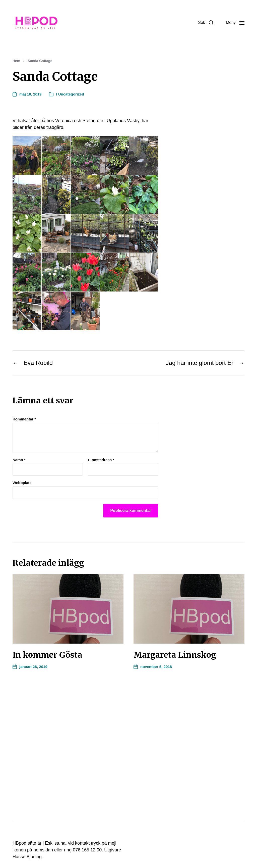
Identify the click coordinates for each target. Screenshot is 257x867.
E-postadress (101, 460)
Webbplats (22, 482)
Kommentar (24, 419)
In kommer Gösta (47, 655)
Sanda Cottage (40, 61)
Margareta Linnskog (175, 655)
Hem (16, 61)
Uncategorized (71, 94)
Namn (19, 460)
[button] (206, 22)
